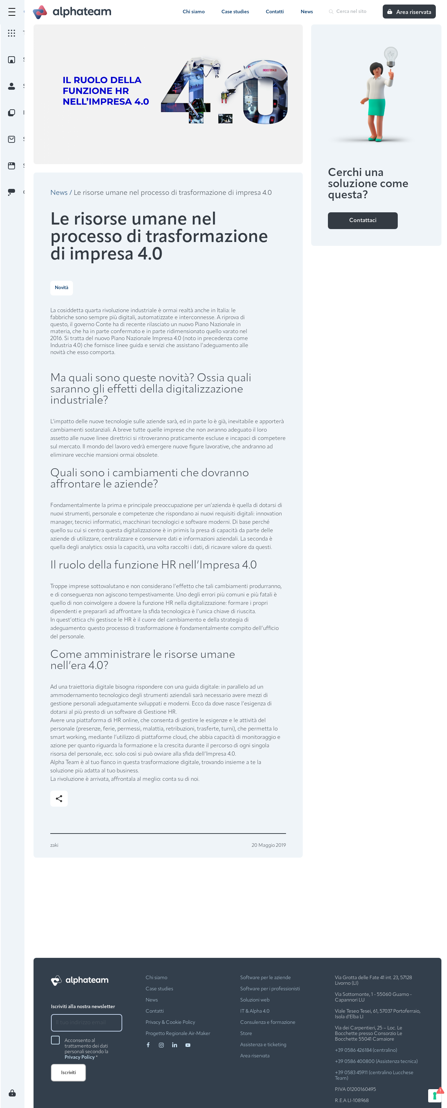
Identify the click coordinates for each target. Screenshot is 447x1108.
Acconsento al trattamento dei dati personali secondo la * (86, 1049)
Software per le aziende (265, 978)
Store (246, 1033)
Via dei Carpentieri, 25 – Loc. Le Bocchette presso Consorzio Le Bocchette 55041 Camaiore (368, 1034)
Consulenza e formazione (267, 1022)
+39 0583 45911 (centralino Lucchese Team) (374, 1075)
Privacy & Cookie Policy (170, 1022)
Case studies (235, 12)
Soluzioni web (255, 1000)
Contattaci (362, 220)
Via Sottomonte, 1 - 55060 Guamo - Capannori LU (373, 997)
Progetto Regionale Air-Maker (178, 1033)
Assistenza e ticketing (263, 1045)
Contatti (275, 12)
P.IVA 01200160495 (355, 1089)
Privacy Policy (80, 1057)
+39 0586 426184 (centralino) (366, 1050)
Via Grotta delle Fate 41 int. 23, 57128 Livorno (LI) (373, 980)
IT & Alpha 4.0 (255, 1011)
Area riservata (255, 1056)
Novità (61, 288)
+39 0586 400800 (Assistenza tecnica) (376, 1061)
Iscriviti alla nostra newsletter (83, 1007)
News (307, 12)
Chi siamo (194, 12)
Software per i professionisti (270, 989)
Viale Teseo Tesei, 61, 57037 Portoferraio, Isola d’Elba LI (377, 1014)
